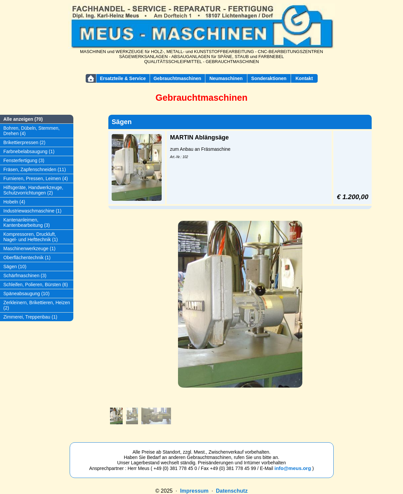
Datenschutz (232, 491)
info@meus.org (292, 468)
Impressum (194, 491)
